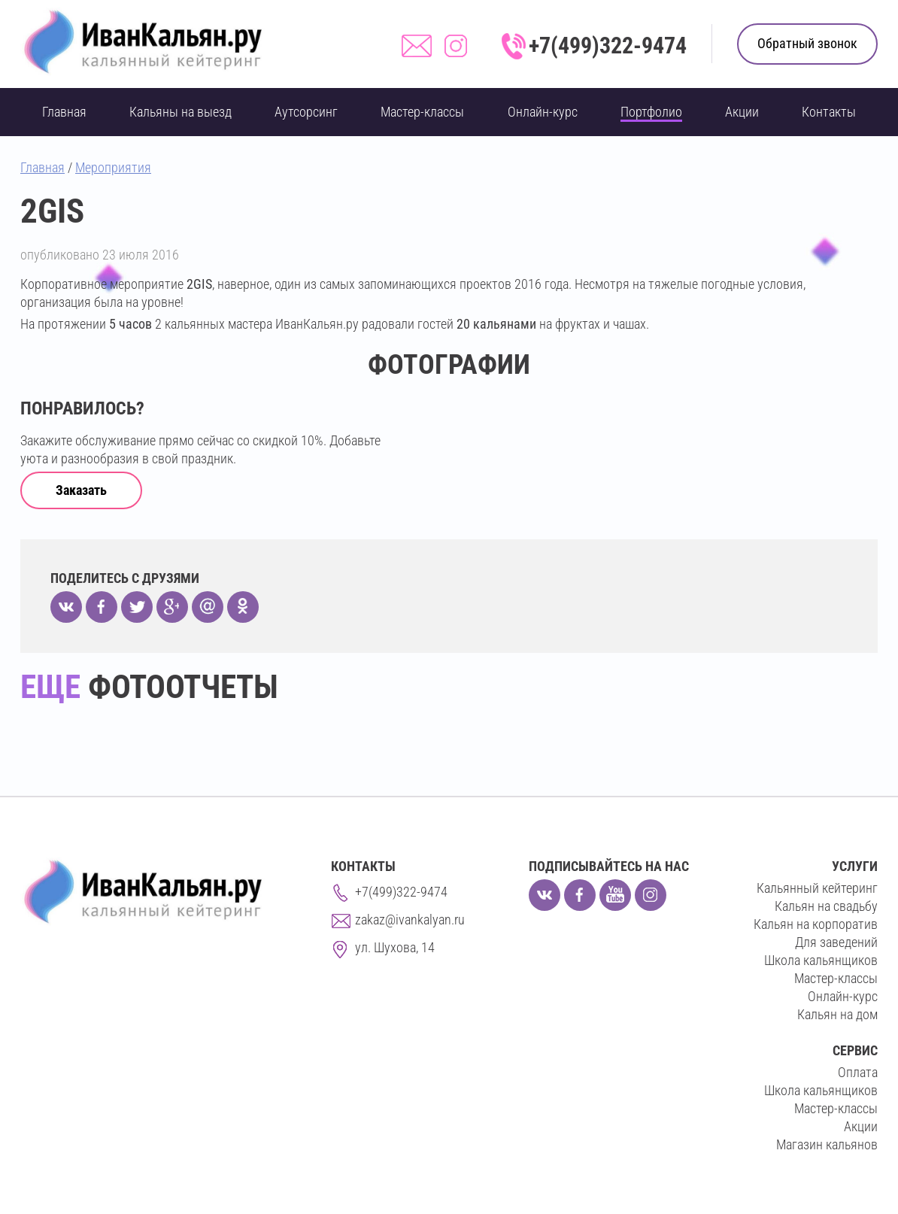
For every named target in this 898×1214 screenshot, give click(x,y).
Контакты (829, 112)
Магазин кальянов (827, 1144)
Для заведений (836, 942)
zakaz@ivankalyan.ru (410, 919)
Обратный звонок (807, 43)
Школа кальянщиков (821, 960)
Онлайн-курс (543, 112)
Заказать (81, 490)
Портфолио (651, 112)
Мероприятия (113, 167)
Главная (64, 112)
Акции (742, 112)
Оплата (858, 1072)
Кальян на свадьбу (826, 906)
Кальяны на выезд (180, 112)
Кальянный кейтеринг (817, 888)
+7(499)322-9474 (608, 45)
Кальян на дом (837, 1014)
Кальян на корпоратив (816, 924)
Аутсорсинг (306, 112)
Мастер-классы (422, 112)
